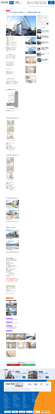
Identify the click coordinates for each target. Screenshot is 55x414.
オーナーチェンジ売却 (16, 401)
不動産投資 (37, 3)
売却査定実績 (5, 400)
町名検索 (24, 399)
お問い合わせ (34, 398)
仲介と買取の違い (6, 401)
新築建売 (46, 17)
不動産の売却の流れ (6, 399)
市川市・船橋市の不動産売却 (17, 406)
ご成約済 (39, 17)
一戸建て (42, 17)
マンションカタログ (16, 407)
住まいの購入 (33, 3)
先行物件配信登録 (25, 407)
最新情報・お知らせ (35, 399)
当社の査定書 (5, 405)
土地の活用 (41, 3)
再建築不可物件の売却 (16, 398)
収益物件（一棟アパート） (26, 405)
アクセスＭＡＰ (24, 377)
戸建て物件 (24, 400)
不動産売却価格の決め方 (7, 407)
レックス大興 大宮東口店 (21, 373)
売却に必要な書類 (6, 406)
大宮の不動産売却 (15, 405)
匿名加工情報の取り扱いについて (36, 401)
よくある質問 (5, 408)
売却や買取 (28, 3)
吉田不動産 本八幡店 (43, 373)
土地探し (24, 401)
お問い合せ (51, 3)
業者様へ (45, 3)
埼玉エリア (39, 19)
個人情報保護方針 (34, 400)
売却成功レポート (6, 398)
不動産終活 (14, 400)
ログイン (24, 408)
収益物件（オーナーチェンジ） (27, 406)
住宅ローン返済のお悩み (16, 399)
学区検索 (24, 398)
